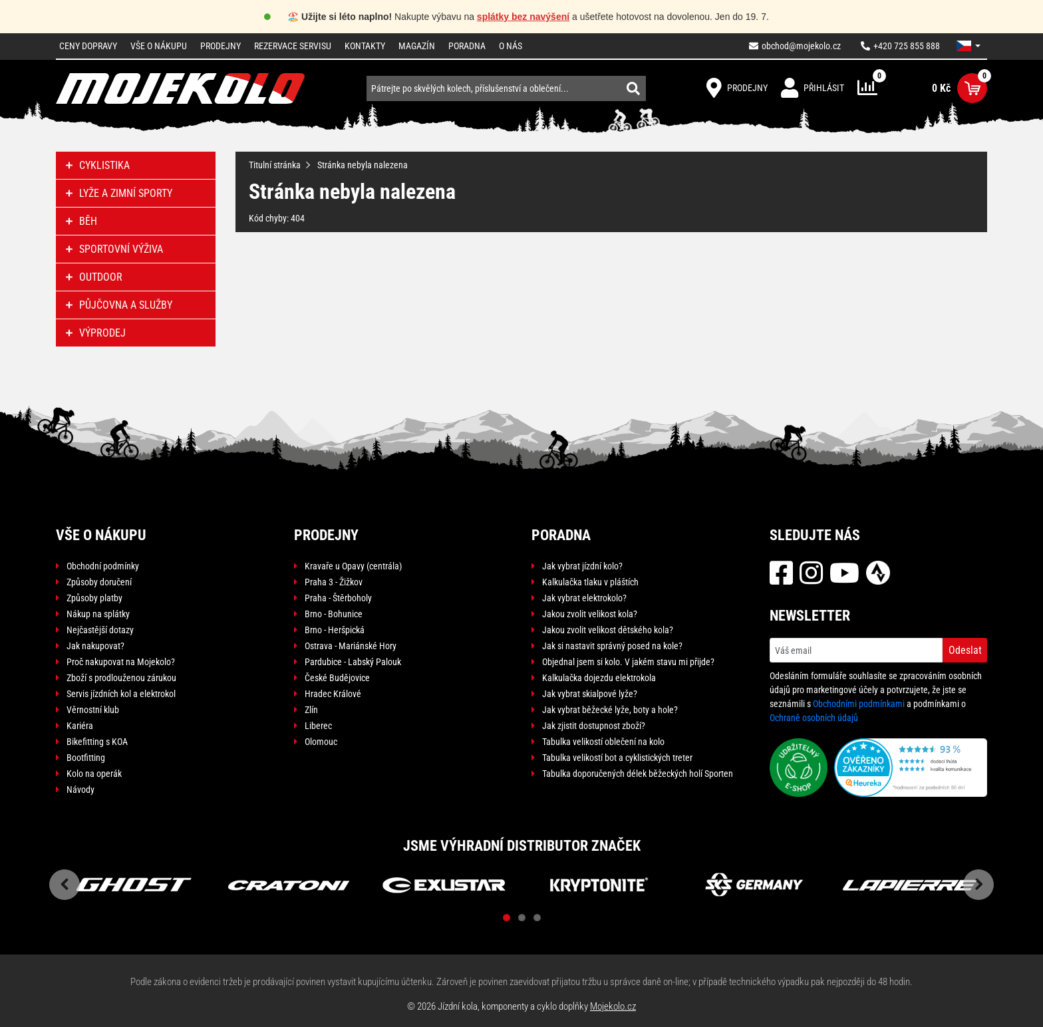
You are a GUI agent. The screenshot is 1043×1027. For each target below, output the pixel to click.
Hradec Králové (333, 693)
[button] (968, 46)
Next (978, 884)
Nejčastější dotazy (100, 630)
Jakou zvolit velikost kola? (589, 614)
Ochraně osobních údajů (814, 717)
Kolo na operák (94, 773)
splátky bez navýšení (523, 16)
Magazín (416, 46)
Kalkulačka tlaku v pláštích (590, 582)
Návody (80, 789)
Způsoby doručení (99, 582)
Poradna (467, 46)
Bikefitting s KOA (97, 741)
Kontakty (365, 46)
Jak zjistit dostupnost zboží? (593, 725)
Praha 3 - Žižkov (334, 582)
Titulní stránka (275, 165)
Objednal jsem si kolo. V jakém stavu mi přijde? (628, 662)
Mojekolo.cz (613, 1006)
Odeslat (965, 650)
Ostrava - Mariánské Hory (350, 646)
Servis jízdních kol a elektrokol (121, 693)
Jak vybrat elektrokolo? (584, 598)
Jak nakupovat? (95, 646)
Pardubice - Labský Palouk (353, 662)
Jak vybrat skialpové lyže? (589, 693)
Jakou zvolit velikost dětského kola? (607, 630)
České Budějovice (337, 677)
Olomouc (321, 741)
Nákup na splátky (98, 614)
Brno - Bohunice (334, 614)
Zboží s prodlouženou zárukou (121, 677)
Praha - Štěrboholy (338, 598)
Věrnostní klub (93, 709)
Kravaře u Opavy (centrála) (353, 566)
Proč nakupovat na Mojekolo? (121, 662)
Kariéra (80, 725)
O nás (510, 46)
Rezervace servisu (292, 46)
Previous (64, 884)
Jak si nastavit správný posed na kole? (612, 646)
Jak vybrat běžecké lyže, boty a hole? (610, 709)
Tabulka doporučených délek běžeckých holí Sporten (637, 773)
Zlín (311, 709)
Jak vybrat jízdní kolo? (582, 566)
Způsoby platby (94, 598)
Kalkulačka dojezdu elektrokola (599, 677)
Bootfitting (86, 757)
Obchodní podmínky (103, 566)
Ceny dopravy (88, 46)
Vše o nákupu (158, 46)
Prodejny (220, 46)
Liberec (318, 725)
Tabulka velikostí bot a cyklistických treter (617, 757)
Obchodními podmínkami (859, 703)
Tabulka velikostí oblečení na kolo (603, 741)
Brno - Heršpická (335, 630)
